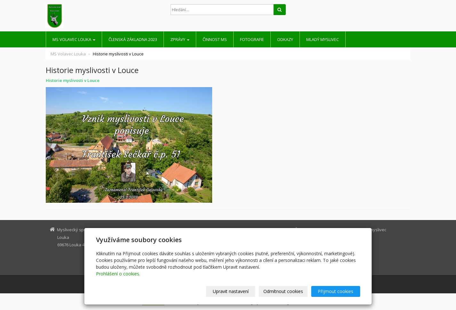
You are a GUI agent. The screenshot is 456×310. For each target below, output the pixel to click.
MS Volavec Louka (73, 39)
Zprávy (179, 39)
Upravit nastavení (231, 291)
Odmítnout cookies (283, 291)
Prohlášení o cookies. (118, 274)
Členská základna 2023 (132, 39)
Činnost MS (215, 39)
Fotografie (252, 39)
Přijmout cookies (336, 291)
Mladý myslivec (322, 39)
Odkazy (285, 39)
